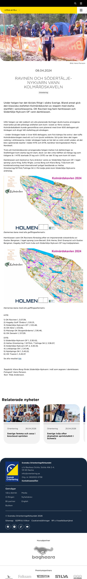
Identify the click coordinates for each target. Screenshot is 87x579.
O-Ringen (9, 497)
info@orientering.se (31, 473)
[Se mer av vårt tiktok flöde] (20, 526)
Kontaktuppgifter (30, 481)
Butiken (9, 505)
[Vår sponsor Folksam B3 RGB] (24, 577)
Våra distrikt (11, 493)
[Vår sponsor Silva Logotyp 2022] (61, 577)
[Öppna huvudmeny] (82, 10)
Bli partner (10, 501)
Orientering (43, 92)
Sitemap (9, 521)
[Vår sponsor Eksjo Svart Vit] (78, 577)
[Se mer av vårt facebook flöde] (7, 526)
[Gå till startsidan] (6, 3)
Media (24, 493)
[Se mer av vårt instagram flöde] (14, 526)
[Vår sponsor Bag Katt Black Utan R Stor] (43, 552)
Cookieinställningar (40, 521)
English (25, 501)
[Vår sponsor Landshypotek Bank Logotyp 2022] (9, 577)
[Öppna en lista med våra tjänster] (80, 3)
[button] (38, 10)
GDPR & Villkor (22, 521)
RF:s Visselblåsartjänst (62, 521)
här (19, 358)
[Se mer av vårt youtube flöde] (27, 526)
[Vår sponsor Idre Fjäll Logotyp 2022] (43, 577)
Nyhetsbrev (27, 497)
